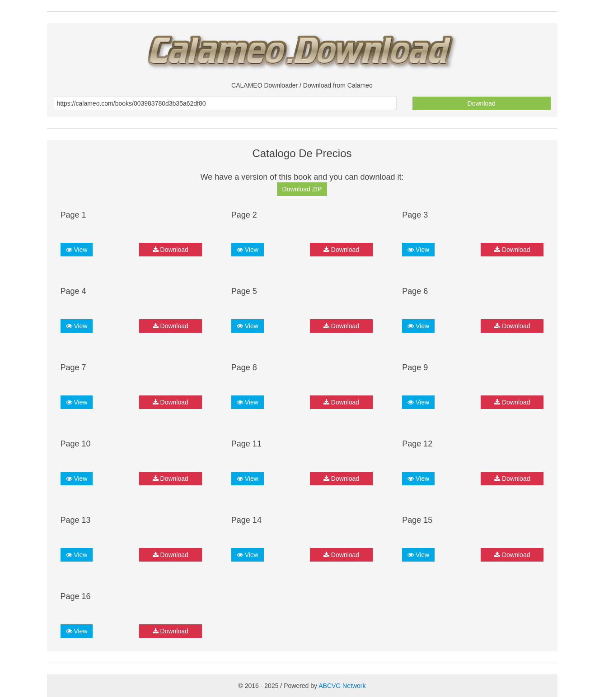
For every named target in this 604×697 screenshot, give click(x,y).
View (77, 249)
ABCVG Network (341, 685)
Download (482, 103)
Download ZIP (302, 189)
